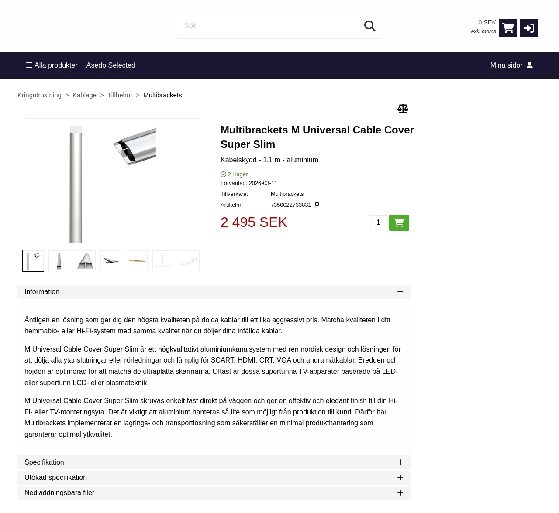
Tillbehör (119, 95)
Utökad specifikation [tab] (214, 477)
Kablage (84, 95)
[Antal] (378, 222)
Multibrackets (162, 95)
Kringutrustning (39, 95)
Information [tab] (214, 291)
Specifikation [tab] (214, 462)
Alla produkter (52, 65)
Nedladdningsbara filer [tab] (214, 492)
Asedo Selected (110, 65)
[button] (529, 28)
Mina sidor (511, 65)
